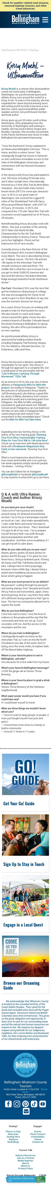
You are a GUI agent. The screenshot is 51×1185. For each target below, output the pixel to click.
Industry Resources (26, 1155)
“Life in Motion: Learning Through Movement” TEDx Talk (20, 375)
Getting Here (13, 1136)
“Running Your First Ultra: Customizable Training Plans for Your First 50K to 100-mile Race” (24, 437)
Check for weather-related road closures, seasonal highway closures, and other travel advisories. (25, 5)
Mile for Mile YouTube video (25, 419)
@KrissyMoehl (9, 474)
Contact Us (38, 1142)
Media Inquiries (25, 1160)
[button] (40, 1179)
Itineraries (13, 1134)
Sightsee (13, 1139)
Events (37, 1131)
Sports (25, 1163)
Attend (37, 1139)
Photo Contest (37, 1134)
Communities (38, 1136)
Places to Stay (13, 1131)
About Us (25, 1166)
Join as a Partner (25, 1158)
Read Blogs (13, 1142)
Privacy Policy (25, 1168)
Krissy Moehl (8, 88)
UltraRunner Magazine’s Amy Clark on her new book (22, 448)
